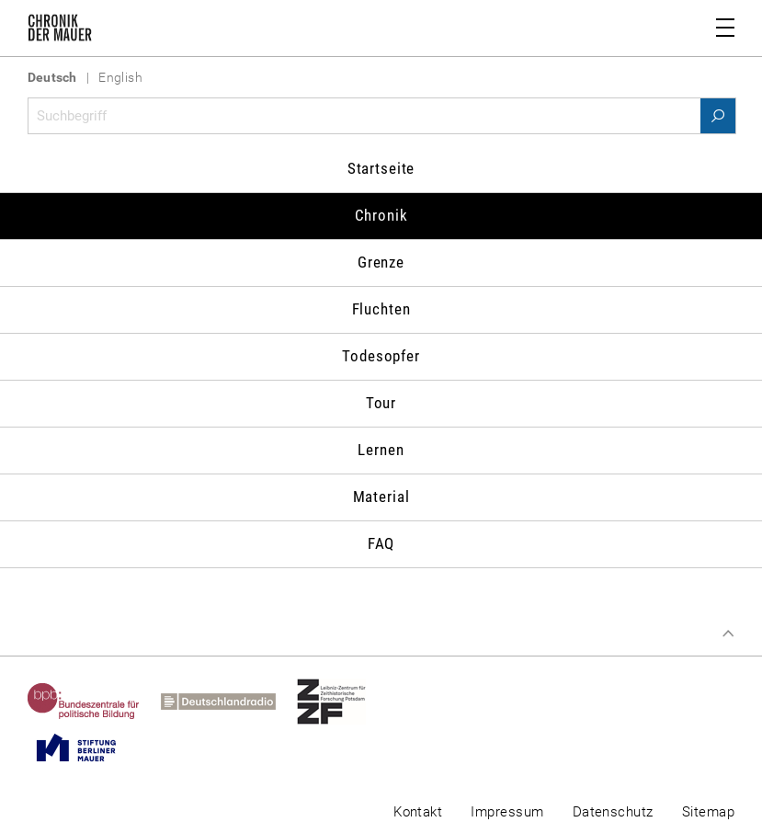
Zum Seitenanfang (728, 633)
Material (381, 496)
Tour (381, 403)
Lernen (381, 449)
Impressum (507, 812)
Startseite (381, 168)
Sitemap (708, 812)
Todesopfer (381, 356)
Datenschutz (613, 812)
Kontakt (417, 812)
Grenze (381, 262)
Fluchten (381, 309)
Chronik (381, 215)
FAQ (381, 543)
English (120, 77)
